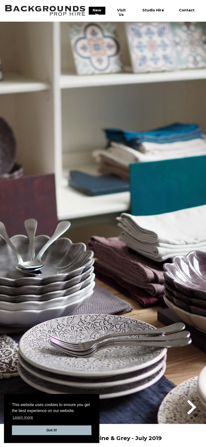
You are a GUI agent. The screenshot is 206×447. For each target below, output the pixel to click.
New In (97, 12)
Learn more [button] (23, 417)
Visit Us (121, 12)
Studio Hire (153, 10)
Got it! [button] (51, 430)
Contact (187, 10)
